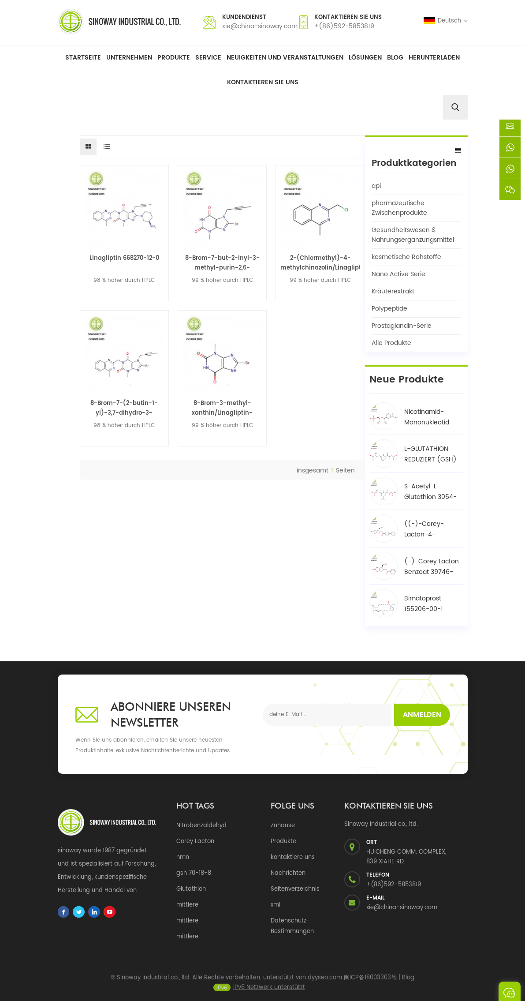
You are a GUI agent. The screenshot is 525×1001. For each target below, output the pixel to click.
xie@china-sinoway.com (260, 26)
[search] (455, 107)
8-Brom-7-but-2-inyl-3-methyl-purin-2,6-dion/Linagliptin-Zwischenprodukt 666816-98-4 (222, 263)
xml (275, 905)
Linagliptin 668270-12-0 (124, 258)
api (376, 186)
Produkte (173, 57)
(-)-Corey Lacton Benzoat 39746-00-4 (431, 566)
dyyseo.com (325, 982)
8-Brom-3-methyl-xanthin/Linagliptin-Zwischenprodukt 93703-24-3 (222, 408)
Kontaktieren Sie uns (262, 82)
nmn (182, 857)
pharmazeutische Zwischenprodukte (399, 208)
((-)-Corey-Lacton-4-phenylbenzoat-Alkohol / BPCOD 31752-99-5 (429, 529)
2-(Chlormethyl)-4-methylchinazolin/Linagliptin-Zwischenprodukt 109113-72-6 (320, 263)
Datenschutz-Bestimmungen (292, 926)
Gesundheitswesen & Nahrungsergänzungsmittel (413, 235)
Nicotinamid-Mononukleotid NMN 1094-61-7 (427, 417)
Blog (395, 57)
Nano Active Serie (398, 274)
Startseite (83, 57)
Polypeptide (389, 309)
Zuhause (283, 825)
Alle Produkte (391, 343)
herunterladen (434, 57)
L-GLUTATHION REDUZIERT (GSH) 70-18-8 (430, 454)
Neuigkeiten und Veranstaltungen (285, 57)
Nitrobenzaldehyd (201, 825)
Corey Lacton (195, 841)
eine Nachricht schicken (510, 991)
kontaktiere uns (293, 857)
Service (208, 57)
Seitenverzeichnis (295, 889)
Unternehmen (129, 57)
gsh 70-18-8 (193, 873)
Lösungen (365, 57)
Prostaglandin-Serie (402, 326)
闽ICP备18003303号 (370, 982)
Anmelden (422, 714)
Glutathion (191, 889)
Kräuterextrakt (393, 291)
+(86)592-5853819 (344, 26)
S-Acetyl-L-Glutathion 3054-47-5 (430, 491)
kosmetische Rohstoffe (406, 257)
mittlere (187, 905)
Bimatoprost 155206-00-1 (423, 603)
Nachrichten (288, 873)
